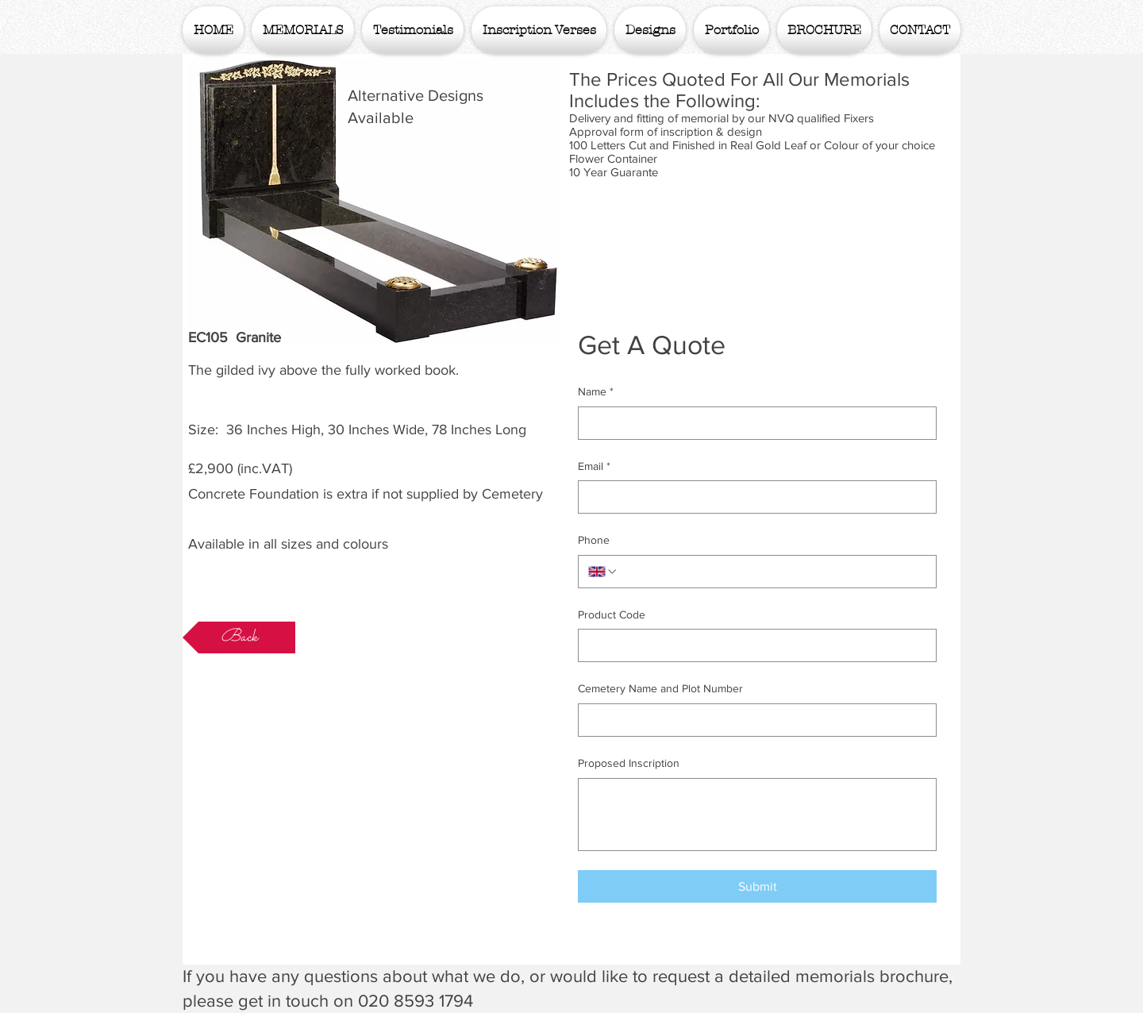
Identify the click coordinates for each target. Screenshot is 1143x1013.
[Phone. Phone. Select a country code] (603, 571)
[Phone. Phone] (772, 571)
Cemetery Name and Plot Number (660, 688)
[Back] (239, 637)
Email (594, 467)
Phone (594, 539)
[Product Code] (752, 645)
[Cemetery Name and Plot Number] (752, 720)
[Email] (752, 497)
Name (596, 392)
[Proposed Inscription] (757, 814)
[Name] (752, 423)
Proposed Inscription (628, 763)
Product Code (611, 614)
